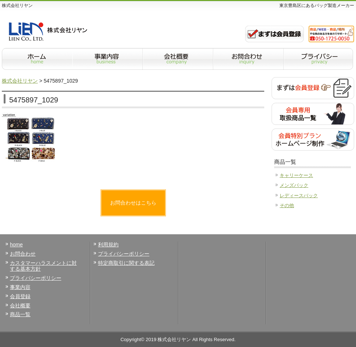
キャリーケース (296, 175)
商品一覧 (20, 314)
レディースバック (299, 195)
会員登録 (20, 296)
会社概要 (20, 305)
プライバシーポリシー (35, 278)
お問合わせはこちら (133, 203)
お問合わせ (23, 254)
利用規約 (108, 244)
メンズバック (294, 185)
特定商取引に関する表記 (126, 263)
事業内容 (20, 287)
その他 (287, 205)
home (16, 244)
